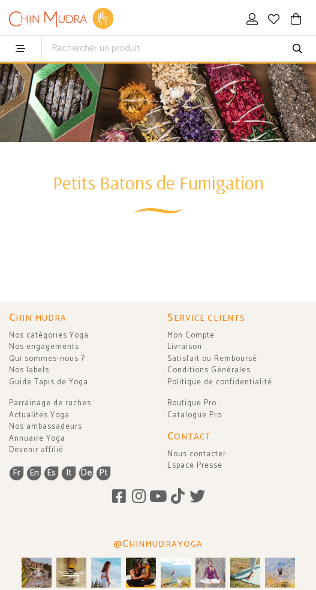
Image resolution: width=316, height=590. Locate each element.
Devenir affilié (36, 450)
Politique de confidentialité (219, 382)
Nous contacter (196, 454)
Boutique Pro (191, 403)
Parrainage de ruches (50, 403)
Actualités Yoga (39, 415)
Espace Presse (194, 465)
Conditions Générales (209, 370)
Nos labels (29, 370)
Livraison (184, 347)
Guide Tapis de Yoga (48, 382)
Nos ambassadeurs (45, 426)
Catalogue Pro (194, 415)
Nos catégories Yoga (49, 335)
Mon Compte (191, 335)
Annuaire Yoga (37, 438)
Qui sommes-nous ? (47, 359)
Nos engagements (44, 347)
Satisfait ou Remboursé (212, 359)
